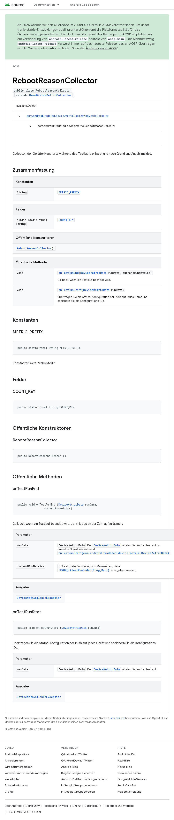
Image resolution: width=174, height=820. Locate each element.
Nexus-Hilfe (124, 766)
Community (33, 805)
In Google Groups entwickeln (79, 785)
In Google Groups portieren (78, 791)
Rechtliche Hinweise (56, 805)
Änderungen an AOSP (101, 48)
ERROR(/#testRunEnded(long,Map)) (83, 570)
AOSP (16, 66)
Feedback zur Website (119, 805)
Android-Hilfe (125, 754)
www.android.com (129, 773)
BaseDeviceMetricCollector (50, 95)
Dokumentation (44, 4)
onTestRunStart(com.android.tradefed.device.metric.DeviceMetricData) (113, 553)
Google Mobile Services (132, 779)
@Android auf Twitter (74, 754)
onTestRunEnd (68, 273)
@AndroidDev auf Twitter (77, 760)
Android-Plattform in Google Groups (84, 779)
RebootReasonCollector (34, 248)
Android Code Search (84, 4)
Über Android (13, 805)
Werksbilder (12, 779)
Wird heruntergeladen (18, 766)
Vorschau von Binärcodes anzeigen (26, 773)
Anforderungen (14, 760)
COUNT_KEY (66, 220)
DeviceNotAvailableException (39, 598)
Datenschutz (93, 805)
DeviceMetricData (93, 273)
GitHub (9, 791)
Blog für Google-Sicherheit (78, 773)
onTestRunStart (70, 290)
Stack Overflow (127, 785)
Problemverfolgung (129, 791)
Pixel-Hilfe (123, 760)
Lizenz (76, 805)
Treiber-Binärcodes (16, 785)
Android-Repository (17, 754)
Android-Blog (69, 766)
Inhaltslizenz (117, 718)
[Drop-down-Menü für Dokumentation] (60, 4)
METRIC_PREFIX (68, 192)
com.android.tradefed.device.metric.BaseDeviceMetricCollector (67, 116)
